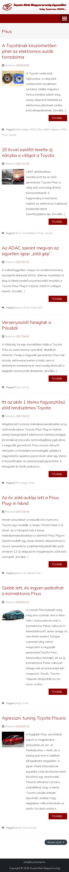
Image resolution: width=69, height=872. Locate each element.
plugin (24, 482)
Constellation (29, 233)
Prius (5, 134)
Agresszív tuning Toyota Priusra (34, 718)
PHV (17, 482)
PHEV (63, 129)
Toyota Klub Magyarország (45, 868)
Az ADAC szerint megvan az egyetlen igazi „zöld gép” (30, 250)
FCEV (33, 129)
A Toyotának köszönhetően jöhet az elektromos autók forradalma (29, 51)
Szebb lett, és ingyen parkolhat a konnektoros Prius (33, 590)
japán (18, 827)
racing (25, 387)
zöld (39, 307)
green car (20, 573)
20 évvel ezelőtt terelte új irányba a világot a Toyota (28, 152)
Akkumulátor (22, 129)
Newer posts (54, 842)
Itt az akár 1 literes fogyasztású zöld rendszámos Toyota (33, 404)
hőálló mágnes (51, 129)
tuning (32, 827)
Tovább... (57, 118)
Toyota (12, 134)
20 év (18, 233)
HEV (39, 129)
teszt (33, 307)
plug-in (19, 307)
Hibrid (30, 573)
